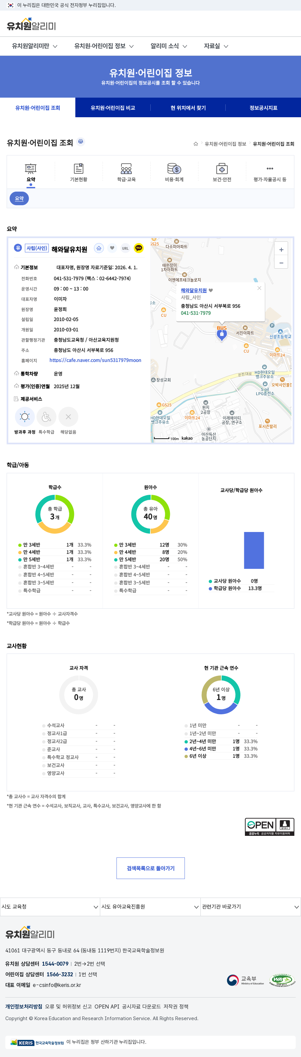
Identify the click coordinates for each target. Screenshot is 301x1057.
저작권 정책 (176, 1007)
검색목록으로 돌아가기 (151, 868)
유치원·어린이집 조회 (37, 107)
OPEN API (107, 1007)
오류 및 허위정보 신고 (68, 1007)
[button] (259, 288)
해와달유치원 (194, 290)
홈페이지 (99, 248)
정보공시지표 (263, 107)
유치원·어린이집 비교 (113, 107)
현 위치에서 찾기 (188, 107)
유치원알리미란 (30, 46)
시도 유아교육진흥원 (123, 907)
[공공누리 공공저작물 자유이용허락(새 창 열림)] (269, 834)
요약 (19, 198)
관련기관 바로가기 (221, 907)
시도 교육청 (14, 907)
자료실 (212, 46)
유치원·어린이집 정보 (99, 46)
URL (125, 248)
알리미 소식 (165, 46)
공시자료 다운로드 (141, 1007)
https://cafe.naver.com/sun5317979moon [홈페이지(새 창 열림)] (95, 360)
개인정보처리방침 (23, 1007)
